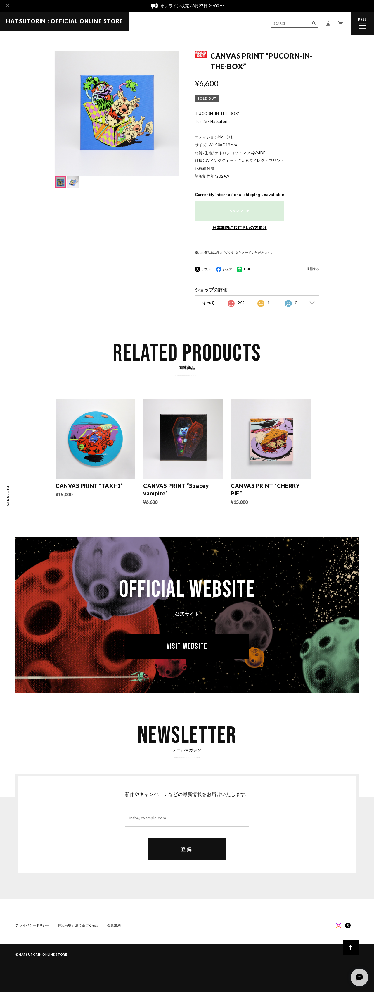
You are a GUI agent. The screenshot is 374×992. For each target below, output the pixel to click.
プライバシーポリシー (32, 925)
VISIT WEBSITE (187, 647)
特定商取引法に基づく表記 (78, 925)
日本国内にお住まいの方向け (239, 227)
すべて (208, 302)
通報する (313, 269)
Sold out (239, 211)
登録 (187, 849)
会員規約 (114, 925)
